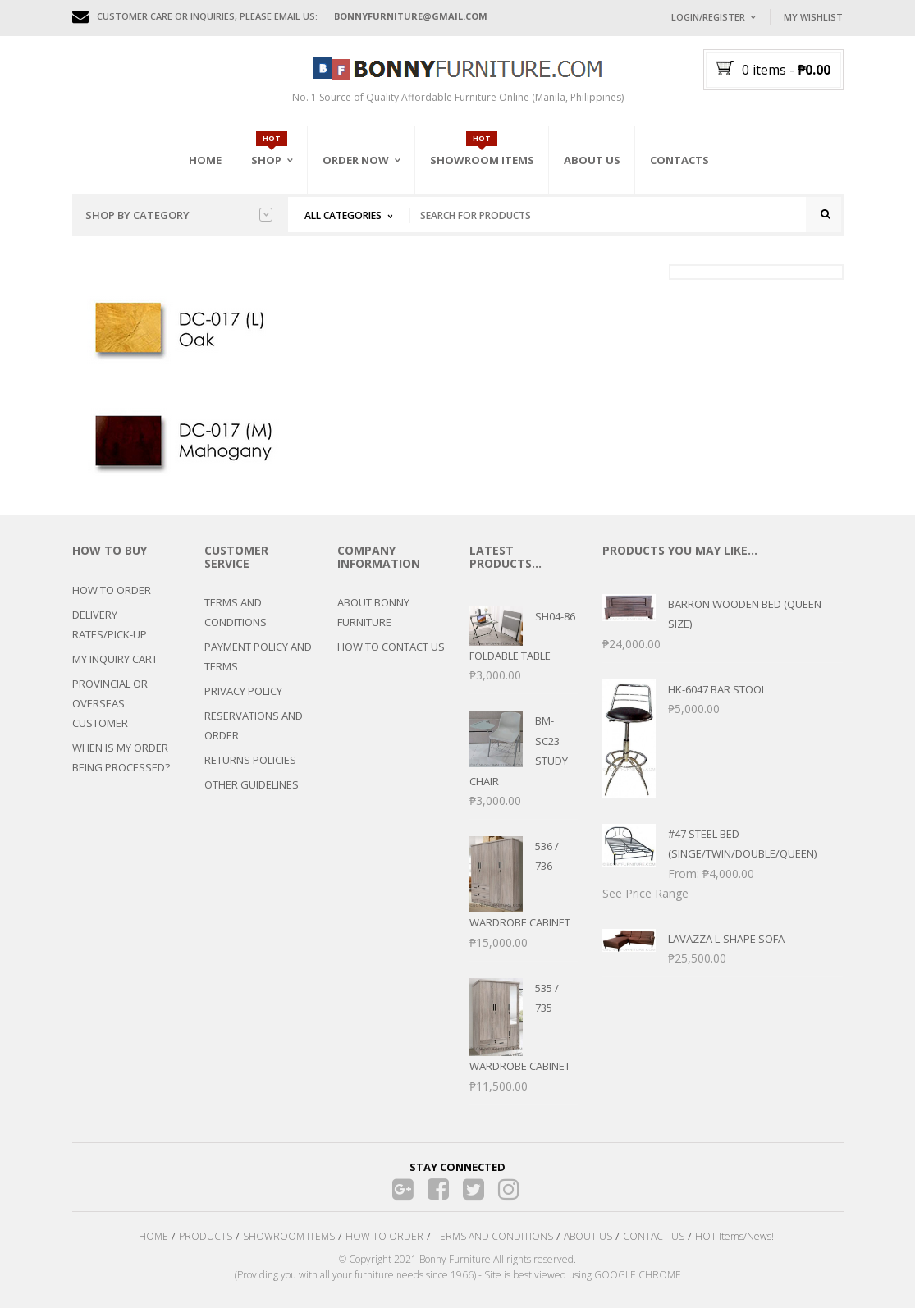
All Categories (343, 215)
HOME (153, 1236)
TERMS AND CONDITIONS (235, 612)
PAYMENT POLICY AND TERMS (258, 656)
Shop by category (178, 215)
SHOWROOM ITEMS (289, 1236)
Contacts (679, 160)
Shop (266, 160)
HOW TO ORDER (111, 590)
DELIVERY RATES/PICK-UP (109, 624)
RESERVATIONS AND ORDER (253, 725)
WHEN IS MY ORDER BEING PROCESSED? (121, 757)
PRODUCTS (205, 1236)
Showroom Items (482, 160)
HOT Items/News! (734, 1236)
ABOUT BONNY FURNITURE (373, 612)
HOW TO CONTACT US (391, 646)
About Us (592, 160)
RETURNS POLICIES (250, 759)
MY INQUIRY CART (115, 659)
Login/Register (708, 17)
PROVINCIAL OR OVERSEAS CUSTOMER (110, 703)
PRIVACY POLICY (243, 691)
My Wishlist (813, 17)
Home (205, 160)
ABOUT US (588, 1236)
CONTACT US (653, 1236)
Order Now (356, 160)
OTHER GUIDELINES (251, 784)
